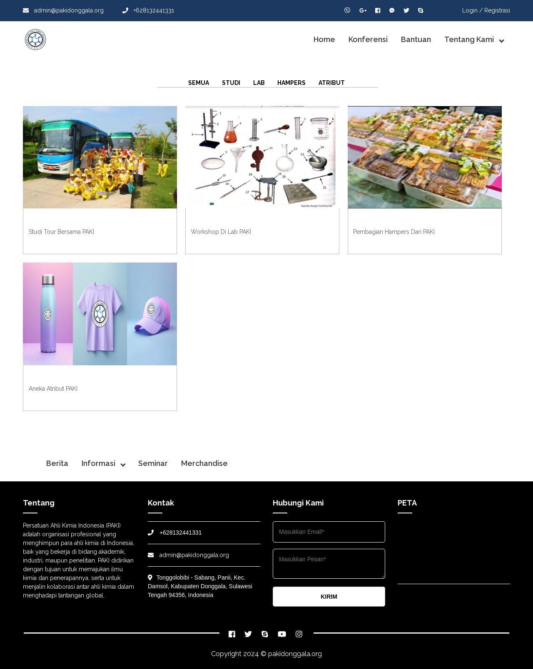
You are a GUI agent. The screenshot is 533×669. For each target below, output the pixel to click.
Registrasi (497, 10)
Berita (57, 463)
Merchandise (204, 463)
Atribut (332, 82)
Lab (259, 82)
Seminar (153, 463)
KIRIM (329, 596)
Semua (198, 82)
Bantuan (416, 39)
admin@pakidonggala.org (63, 10)
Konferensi (368, 39)
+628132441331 (148, 10)
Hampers (291, 82)
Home (324, 39)
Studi (231, 82)
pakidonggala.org (295, 654)
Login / (472, 10)
